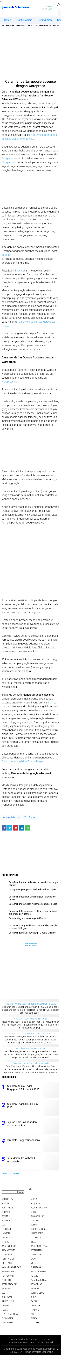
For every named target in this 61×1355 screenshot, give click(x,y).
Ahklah (35, 1199)
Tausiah (35, 1301)
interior (6, 1241)
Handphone (37, 1233)
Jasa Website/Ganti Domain (22, 1342)
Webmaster (8, 1318)
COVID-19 (35, 1220)
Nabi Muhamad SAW (11, 1267)
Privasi (34, 1339)
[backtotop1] (58, 1349)
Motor (34, 1263)
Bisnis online (37, 1216)
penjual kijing (38, 1271)
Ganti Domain (24, 20)
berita (5, 1216)
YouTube (35, 1322)
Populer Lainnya (11, 1174)
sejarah (35, 1288)
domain (34, 1224)
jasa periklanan (43, 26)
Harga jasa (8, 1237)
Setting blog (37, 1292)
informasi (21, 26)
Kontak (49, 1342)
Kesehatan (36, 1250)
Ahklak (5, 1203)
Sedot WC (6, 1288)
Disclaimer (45, 1339)
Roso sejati (36, 1284)
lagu (33, 1258)
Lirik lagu (7, 1263)
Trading (35, 1309)
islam (33, 1241)
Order (41, 1342)
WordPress (29, 817)
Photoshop (7, 1280)
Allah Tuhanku (39, 1207)
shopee (34, 1297)
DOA (4, 1224)
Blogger (10, 26)
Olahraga (36, 1267)
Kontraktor (8, 1258)
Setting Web (45, 20)
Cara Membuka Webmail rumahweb (31, 1063)
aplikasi (6, 1212)
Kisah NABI (7, 1254)
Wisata (34, 1318)
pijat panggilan (39, 1280)
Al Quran (35, 1203)
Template (35, 1305)
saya (19, 270)
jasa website (8, 1250)
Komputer (36, 1254)
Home (7, 20)
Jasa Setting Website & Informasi (39, 1348)
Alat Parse (7, 1207)
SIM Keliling (8, 1301)
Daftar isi (23, 1339)
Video (30, 26)
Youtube (6, 254)
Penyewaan (8, 1275)
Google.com (9, 162)
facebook (7, 1229)
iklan (50, 702)
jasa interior (9, 1246)
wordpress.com (10, 381)
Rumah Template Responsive (38, 1352)
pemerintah (8, 1271)
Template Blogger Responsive (30, 1048)
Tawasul (6, 1305)
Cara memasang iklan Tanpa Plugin (22, 761)
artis (33, 1212)
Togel (5, 1309)
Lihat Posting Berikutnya (30, 944)
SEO (3, 1292)
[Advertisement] (31, 53)
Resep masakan (10, 1284)
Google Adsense (11, 158)
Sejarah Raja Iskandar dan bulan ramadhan (30, 1033)
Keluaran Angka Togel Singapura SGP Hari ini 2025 (30, 1003)
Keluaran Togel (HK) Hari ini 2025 (30, 1018)
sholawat (7, 1297)
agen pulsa (8, 1199)
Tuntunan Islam (10, 1314)
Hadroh (6, 1233)
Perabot (35, 1275)
